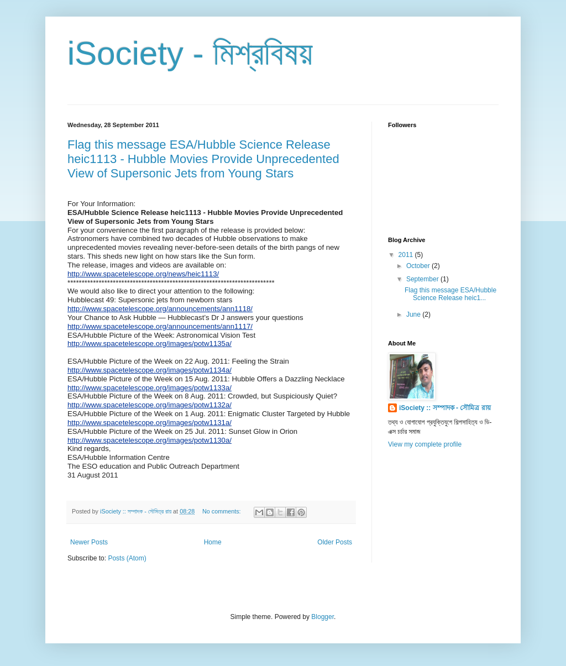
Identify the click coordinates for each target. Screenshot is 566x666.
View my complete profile (425, 444)
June (414, 314)
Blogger (322, 617)
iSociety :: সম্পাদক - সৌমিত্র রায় (445, 408)
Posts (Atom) (127, 558)
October (419, 266)
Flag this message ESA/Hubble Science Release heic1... (450, 294)
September (423, 279)
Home (213, 542)
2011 (407, 255)
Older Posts (334, 542)
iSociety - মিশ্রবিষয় (190, 53)
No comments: (222, 511)
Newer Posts (89, 542)
